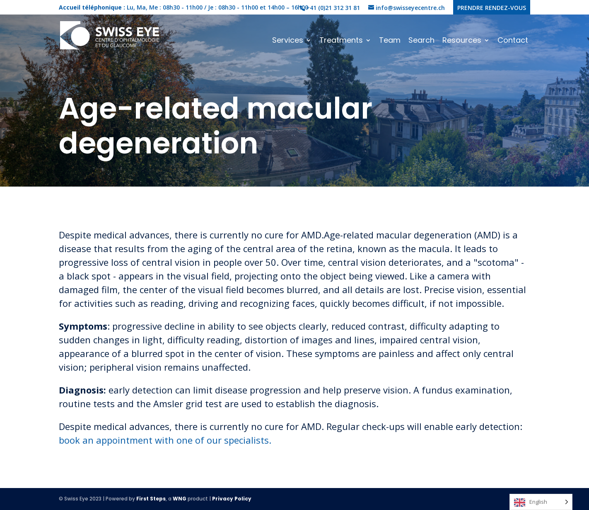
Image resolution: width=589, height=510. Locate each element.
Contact (512, 41)
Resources (461, 41)
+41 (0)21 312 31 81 (333, 8)
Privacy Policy (231, 498)
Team (390, 41)
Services (287, 41)
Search (421, 41)
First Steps (151, 498)
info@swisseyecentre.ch (410, 8)
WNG (179, 498)
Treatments (341, 41)
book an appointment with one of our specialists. (165, 440)
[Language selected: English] (540, 502)
